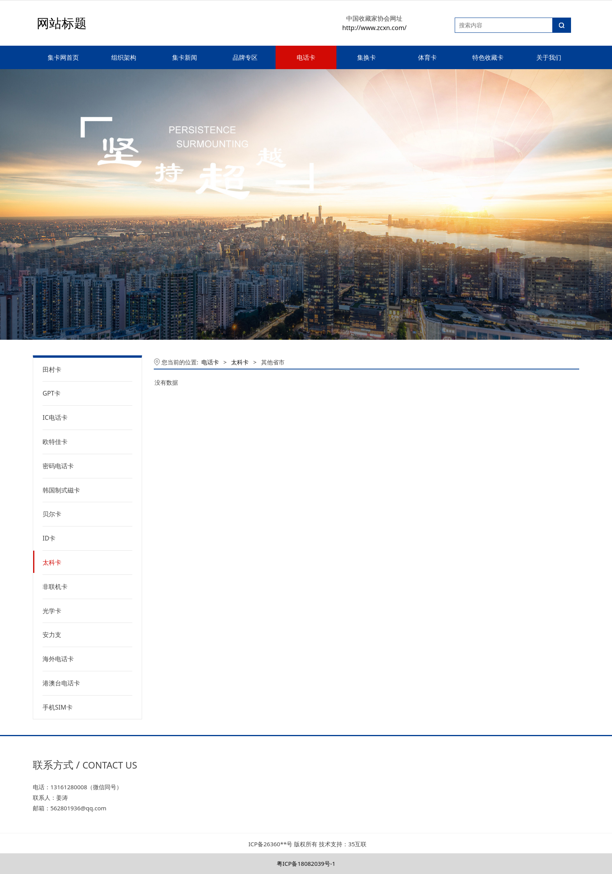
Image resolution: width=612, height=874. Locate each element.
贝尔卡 (52, 514)
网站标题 (62, 22)
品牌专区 (245, 57)
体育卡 (427, 57)
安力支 (52, 634)
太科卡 (52, 562)
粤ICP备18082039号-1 (306, 863)
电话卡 (306, 57)
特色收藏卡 (487, 57)
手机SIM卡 (58, 707)
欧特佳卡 (55, 441)
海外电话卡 (58, 659)
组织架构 (123, 57)
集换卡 (366, 57)
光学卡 (52, 610)
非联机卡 (55, 586)
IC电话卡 (55, 417)
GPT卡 (51, 393)
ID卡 (49, 538)
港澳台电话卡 (61, 683)
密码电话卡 (58, 466)
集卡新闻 (184, 57)
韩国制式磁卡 (61, 490)
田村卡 (52, 369)
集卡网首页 (63, 57)
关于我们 (548, 57)
